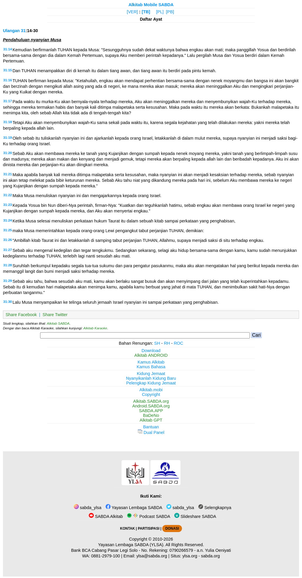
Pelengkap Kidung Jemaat (151, 383)
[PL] (160, 11)
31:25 (7, 230)
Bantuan (151, 427)
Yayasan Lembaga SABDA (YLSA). (131, 544)
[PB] (170, 11)
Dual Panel (151, 432)
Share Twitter (55, 314)
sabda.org (210, 556)
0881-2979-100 (105, 556)
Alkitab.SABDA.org (151, 401)
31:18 (7, 122)
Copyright (151, 394)
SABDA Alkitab (106, 516)
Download (151, 350)
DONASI (172, 528)
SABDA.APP (151, 410)
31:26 (7, 240)
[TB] (146, 11)
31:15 (7, 70)
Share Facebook (21, 314)
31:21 (7, 174)
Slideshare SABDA (195, 516)
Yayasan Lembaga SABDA (134, 507)
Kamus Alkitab (150, 362)
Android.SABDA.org (151, 406)
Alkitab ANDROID (151, 355)
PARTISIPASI (148, 528)
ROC (178, 343)
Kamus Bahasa (151, 366)
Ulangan (11, 30)
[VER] (132, 11)
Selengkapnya (214, 507)
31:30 (7, 301)
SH (157, 343)
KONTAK (127, 528)
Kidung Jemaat (151, 373)
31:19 (7, 137)
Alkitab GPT (151, 420)
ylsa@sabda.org (151, 556)
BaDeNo (151, 415)
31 (23, 30)
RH (167, 343)
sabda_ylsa (87, 507)
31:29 (7, 281)
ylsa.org (189, 556)
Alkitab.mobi (151, 389)
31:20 (7, 153)
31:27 (7, 250)
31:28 (7, 265)
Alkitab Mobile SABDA (151, 4)
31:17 (7, 101)
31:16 (7, 80)
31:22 (7, 195)
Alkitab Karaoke (95, 328)
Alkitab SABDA (58, 323)
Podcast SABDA (148, 516)
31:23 (7, 205)
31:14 (7, 49)
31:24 (7, 220)
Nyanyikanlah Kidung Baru (151, 378)
